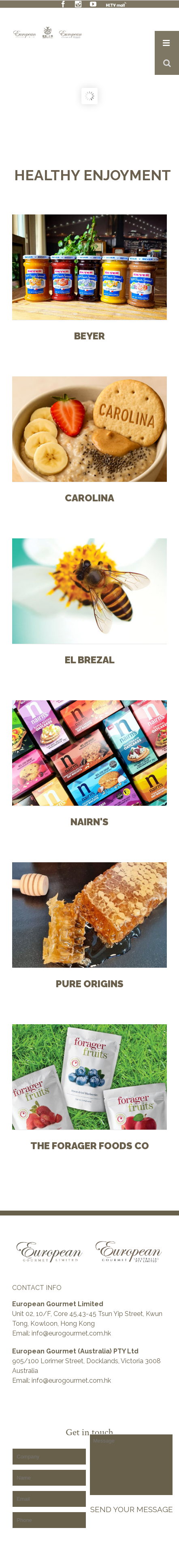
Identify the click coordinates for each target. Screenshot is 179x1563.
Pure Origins (89, 984)
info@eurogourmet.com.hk (71, 1333)
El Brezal (89, 660)
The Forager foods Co (89, 1146)
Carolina (89, 498)
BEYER (89, 336)
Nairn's (89, 822)
